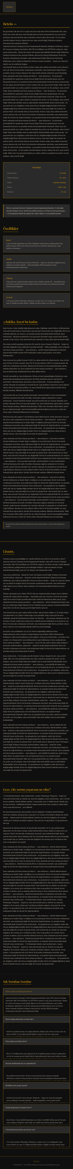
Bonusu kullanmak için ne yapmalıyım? (21, 1063)
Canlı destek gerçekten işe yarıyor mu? (20, 1130)
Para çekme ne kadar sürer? (16, 1041)
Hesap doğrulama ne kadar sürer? (19, 1108)
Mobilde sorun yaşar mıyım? (17, 1085)
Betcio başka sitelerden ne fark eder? (20, 1019)
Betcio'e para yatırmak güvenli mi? (19, 991)
